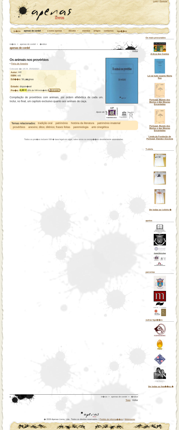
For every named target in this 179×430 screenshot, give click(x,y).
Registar (163, 1)
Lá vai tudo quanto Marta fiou (159, 77)
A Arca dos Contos (159, 54)
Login (155, 1)
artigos (96, 31)
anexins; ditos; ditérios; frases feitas (49, 127)
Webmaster (130, 419)
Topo (128, 400)
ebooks (74, 31)
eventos (86, 31)
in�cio (17, 31)
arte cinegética (100, 127)
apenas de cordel (34, 31)
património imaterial (108, 123)
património (62, 123)
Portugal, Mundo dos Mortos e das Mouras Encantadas (159, 102)
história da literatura (82, 123)
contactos (109, 31)
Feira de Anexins (19, 63)
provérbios (19, 127)
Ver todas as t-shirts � (160, 209)
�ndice (43, 44)
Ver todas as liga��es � (161, 386)
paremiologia (80, 127)
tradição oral (45, 123)
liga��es (122, 31)
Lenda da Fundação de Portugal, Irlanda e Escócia (160, 137)
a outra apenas (56, 31)
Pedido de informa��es (111, 419)
